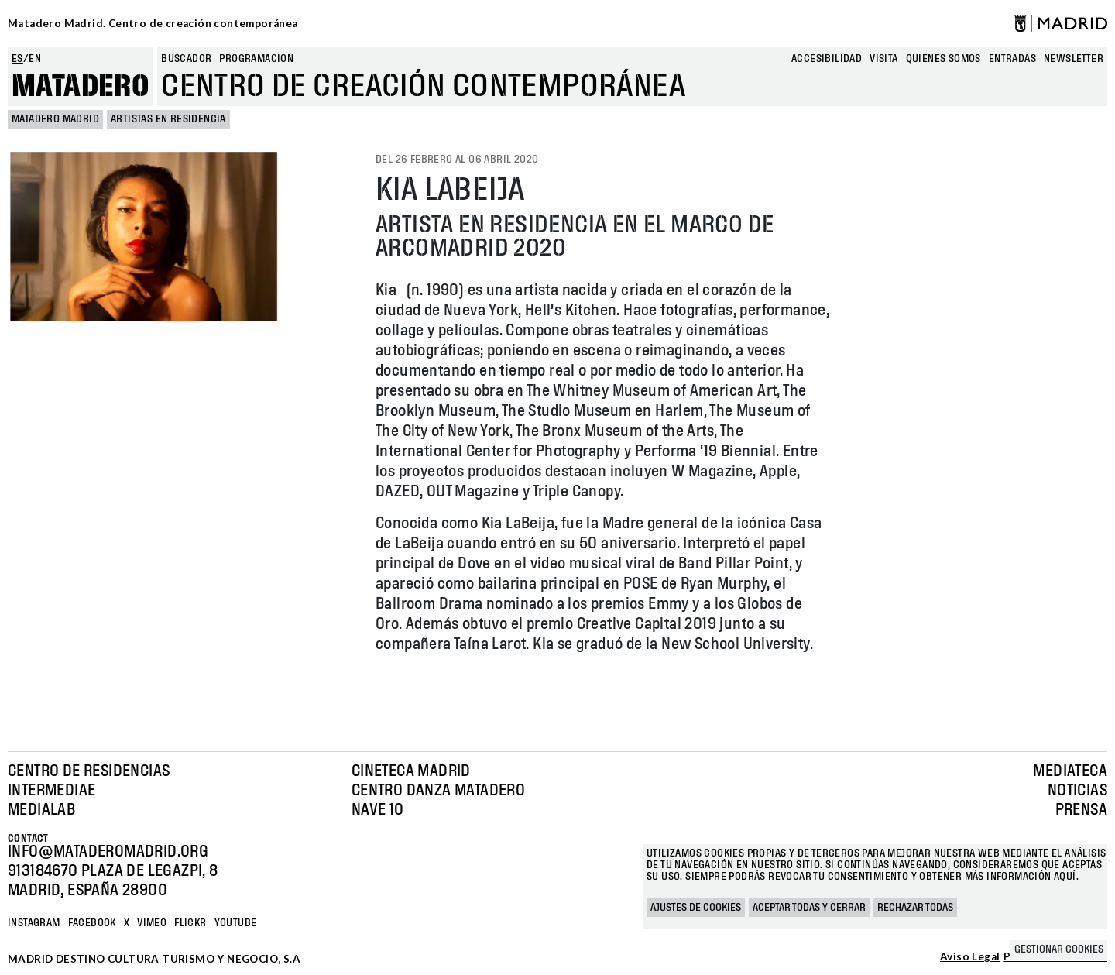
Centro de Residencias (89, 771)
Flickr (190, 923)
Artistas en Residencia (168, 119)
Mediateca (1070, 771)
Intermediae (51, 790)
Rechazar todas (915, 907)
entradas (1012, 58)
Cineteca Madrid (411, 771)
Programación (256, 58)
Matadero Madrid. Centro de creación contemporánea (153, 23)
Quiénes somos (943, 58)
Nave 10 (378, 810)
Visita (883, 58)
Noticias (1077, 790)
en (35, 58)
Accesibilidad (826, 58)
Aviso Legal (970, 957)
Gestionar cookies (1058, 949)
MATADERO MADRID (55, 119)
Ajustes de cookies (695, 907)
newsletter (1073, 58)
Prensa (1081, 810)
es (17, 58)
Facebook (92, 923)
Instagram (34, 923)
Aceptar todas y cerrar (809, 907)
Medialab (41, 810)
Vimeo (151, 923)
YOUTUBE (235, 923)
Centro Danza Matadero (438, 790)
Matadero (80, 86)
